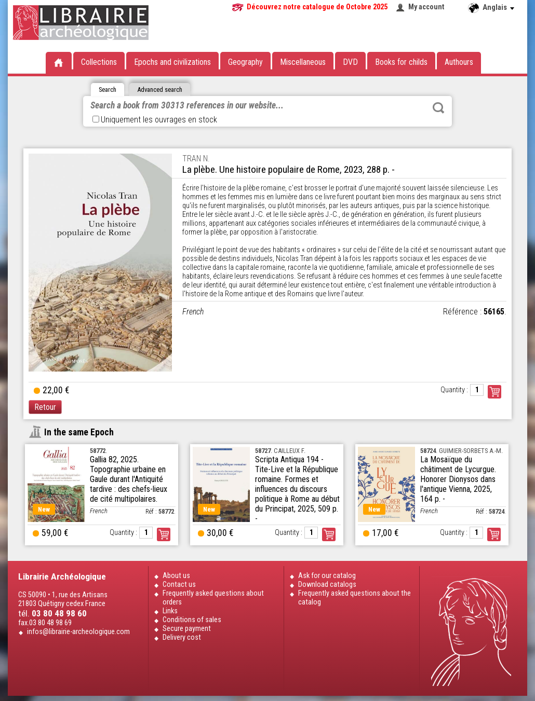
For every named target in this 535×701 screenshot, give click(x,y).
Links (170, 611)
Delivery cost (182, 637)
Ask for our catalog (327, 575)
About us (176, 575)
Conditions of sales (192, 619)
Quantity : (454, 390)
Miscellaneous (303, 62)
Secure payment (187, 628)
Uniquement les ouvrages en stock (154, 120)
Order (163, 534)
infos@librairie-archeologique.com (78, 631)
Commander (494, 391)
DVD (350, 62)
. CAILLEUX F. (280, 451)
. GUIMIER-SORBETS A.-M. (461, 451)
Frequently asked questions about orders (213, 598)
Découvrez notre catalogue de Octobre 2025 (317, 7)
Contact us (179, 584)
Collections (99, 62)
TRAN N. (196, 158)
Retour (45, 407)
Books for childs (401, 62)
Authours (459, 62)
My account (426, 7)
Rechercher (438, 108)
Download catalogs (327, 584)
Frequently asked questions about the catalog (354, 598)
